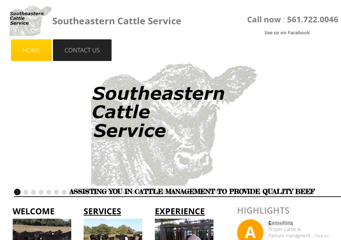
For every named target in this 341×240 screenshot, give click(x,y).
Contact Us (82, 50)
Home (31, 50)
